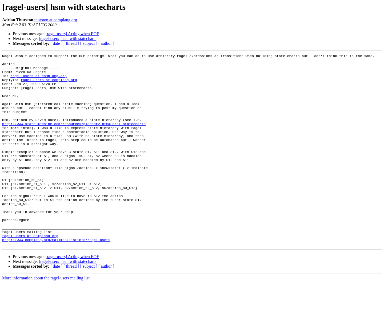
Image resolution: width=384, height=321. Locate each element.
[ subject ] (88, 43)
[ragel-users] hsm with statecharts (67, 38)
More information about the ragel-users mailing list (46, 316)
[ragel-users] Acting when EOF (72, 33)
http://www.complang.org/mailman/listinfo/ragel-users (56, 277)
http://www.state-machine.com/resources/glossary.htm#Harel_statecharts (74, 138)
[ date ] (56, 43)
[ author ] (106, 43)
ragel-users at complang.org (38, 80)
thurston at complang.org (55, 20)
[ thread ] (71, 43)
